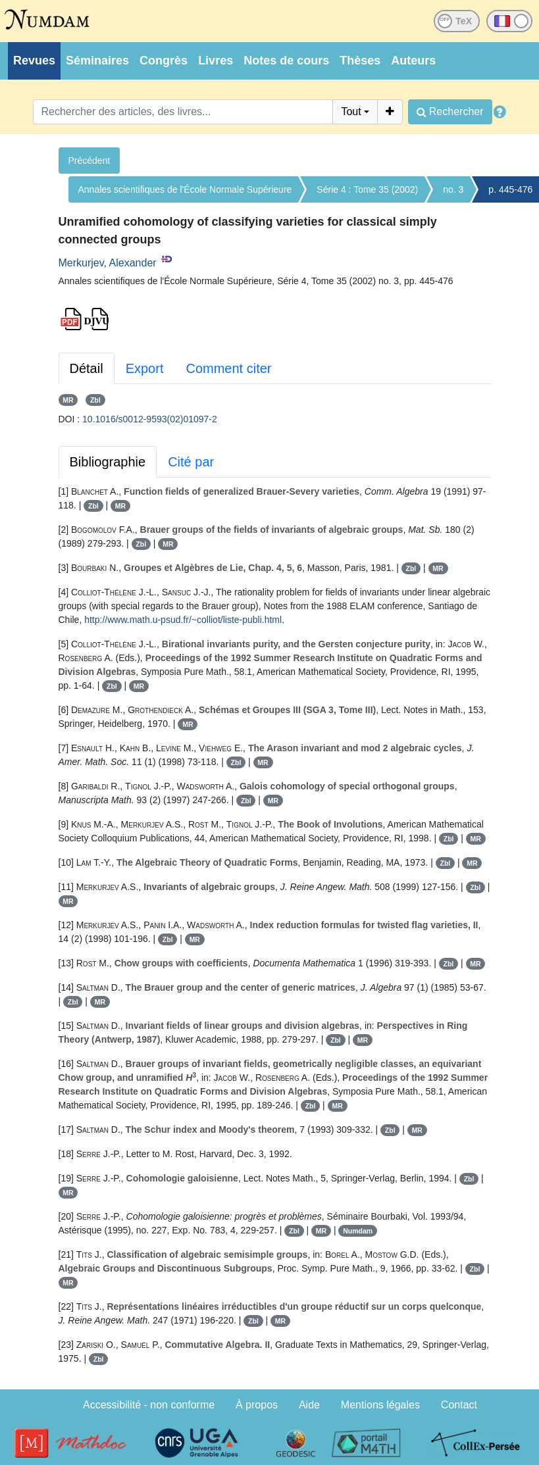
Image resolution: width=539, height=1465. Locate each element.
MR (68, 400)
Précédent (89, 160)
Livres (215, 60)
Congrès (164, 60)
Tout (351, 111)
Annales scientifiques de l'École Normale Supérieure (185, 189)
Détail (86, 368)
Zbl (95, 400)
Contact (459, 1404)
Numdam (357, 1231)
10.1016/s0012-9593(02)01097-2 (149, 419)
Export (145, 368)
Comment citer (228, 368)
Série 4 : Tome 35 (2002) (367, 189)
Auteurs (413, 60)
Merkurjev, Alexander (108, 262)
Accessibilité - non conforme (149, 1404)
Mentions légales (380, 1404)
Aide (309, 1404)
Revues (34, 60)
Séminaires (97, 60)
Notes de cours (286, 60)
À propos (257, 1404)
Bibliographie (108, 462)
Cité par (191, 462)
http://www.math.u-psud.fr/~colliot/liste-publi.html (183, 619)
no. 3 (453, 189)
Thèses (360, 60)
